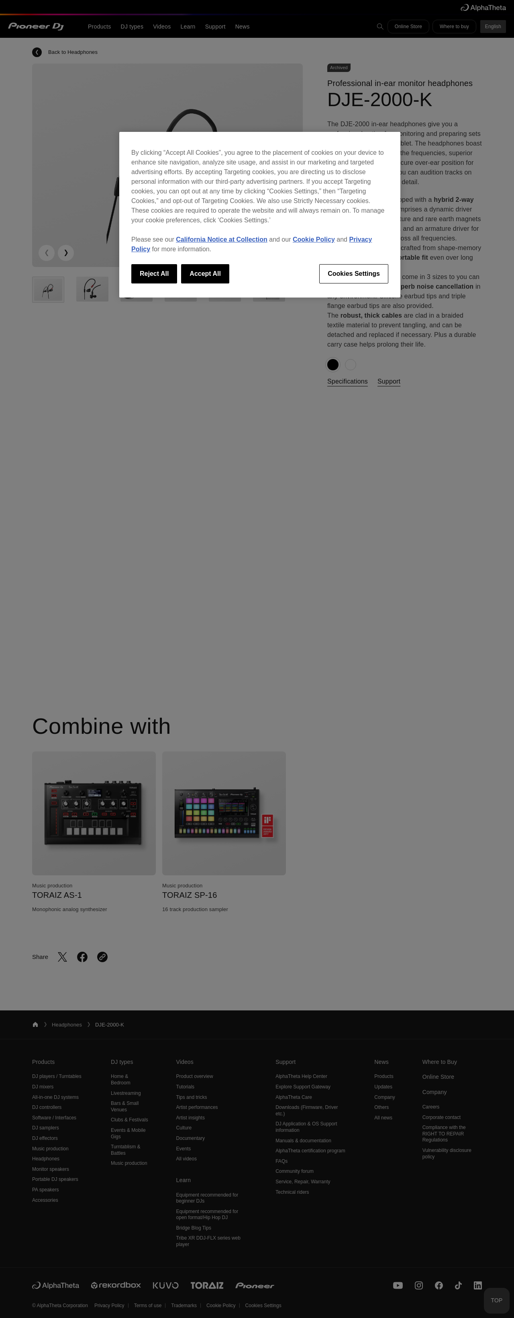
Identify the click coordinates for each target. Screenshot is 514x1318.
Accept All (205, 273)
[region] (259, 215)
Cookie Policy (314, 239)
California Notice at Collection (221, 239)
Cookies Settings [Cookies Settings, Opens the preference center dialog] (354, 273)
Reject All (154, 273)
